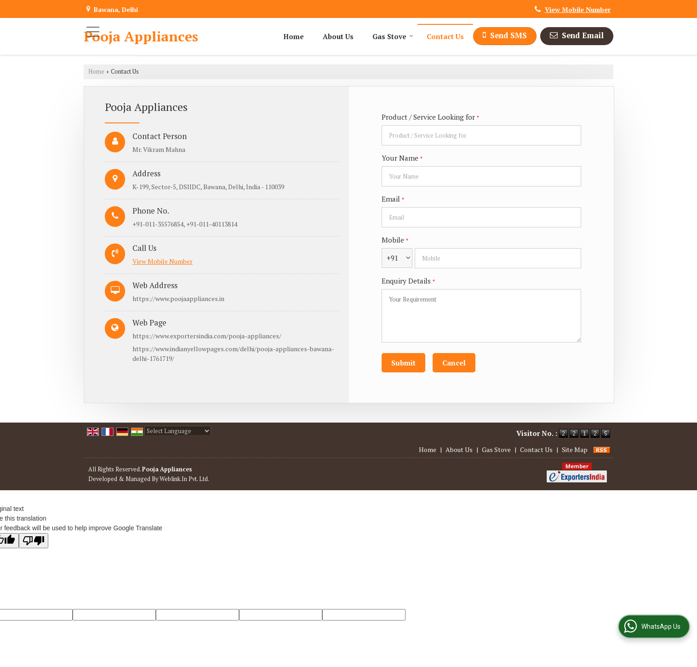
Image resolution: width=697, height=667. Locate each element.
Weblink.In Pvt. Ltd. (184, 479)
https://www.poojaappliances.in (178, 298)
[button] (578, 9)
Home (293, 36)
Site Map (575, 449)
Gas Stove (392, 36)
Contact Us (445, 36)
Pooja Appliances (141, 36)
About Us (338, 36)
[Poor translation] (33, 540)
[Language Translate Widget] (177, 431)
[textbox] (481, 135)
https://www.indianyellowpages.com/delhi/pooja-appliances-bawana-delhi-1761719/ (233, 353)
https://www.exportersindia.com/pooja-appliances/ (206, 335)
